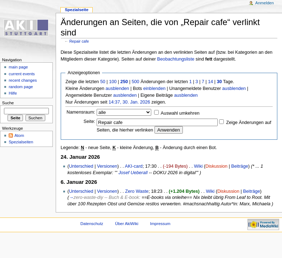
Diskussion (216, 166)
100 (112, 81)
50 (102, 81)
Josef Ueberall (133, 172)
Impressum (160, 223)
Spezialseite (76, 10)
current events (22, 74)
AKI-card (134, 166)
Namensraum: (80, 112)
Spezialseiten (21, 142)
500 (135, 81)
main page (18, 67)
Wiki (198, 166)
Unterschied (81, 166)
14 (210, 81)
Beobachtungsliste (175, 59)
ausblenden (117, 88)
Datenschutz (91, 223)
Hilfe (13, 93)
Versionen (107, 166)
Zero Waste (136, 191)
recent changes (23, 80)
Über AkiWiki (126, 223)
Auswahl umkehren (180, 113)
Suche (8, 103)
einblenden (154, 88)
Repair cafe (79, 41)
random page (21, 87)
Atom (19, 135)
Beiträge (239, 166)
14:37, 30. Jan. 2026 (129, 102)
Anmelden (264, 3)
